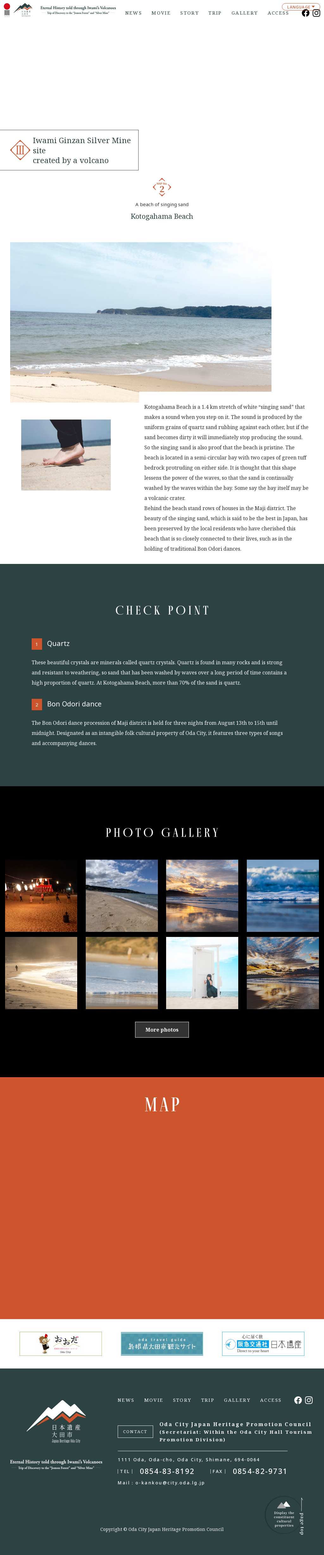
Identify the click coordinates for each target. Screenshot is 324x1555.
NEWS (133, 13)
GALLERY (245, 13)
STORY (189, 13)
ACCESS (278, 13)
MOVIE (161, 13)
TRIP (215, 13)
